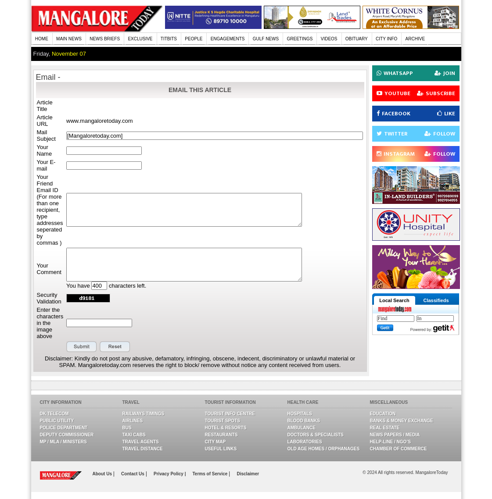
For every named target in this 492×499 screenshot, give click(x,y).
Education (383, 413)
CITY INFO (386, 38)
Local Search (394, 300)
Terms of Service (210, 473)
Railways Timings (143, 413)
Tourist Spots (222, 420)
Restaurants (221, 434)
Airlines (132, 420)
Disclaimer (248, 473)
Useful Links (221, 448)
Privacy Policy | (170, 473)
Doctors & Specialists (315, 434)
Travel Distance (142, 448)
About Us (103, 473)
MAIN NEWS (69, 38)
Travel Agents (140, 441)
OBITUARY (356, 38)
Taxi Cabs (134, 434)
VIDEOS (329, 38)
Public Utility (57, 420)
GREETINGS (300, 38)
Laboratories (304, 441)
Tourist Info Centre (230, 413)
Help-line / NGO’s (390, 441)
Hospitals (299, 413)
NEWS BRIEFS (105, 38)
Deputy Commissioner (67, 434)
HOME (41, 38)
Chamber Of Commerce (398, 448)
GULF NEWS (266, 38)
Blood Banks (303, 420)
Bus (127, 427)
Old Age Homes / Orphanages (323, 448)
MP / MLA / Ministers (63, 441)
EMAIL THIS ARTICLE (200, 89)
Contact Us (133, 473)
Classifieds (436, 300)
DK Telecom (54, 413)
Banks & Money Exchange (401, 420)
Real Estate (385, 427)
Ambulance (301, 427)
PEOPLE (193, 38)
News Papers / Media (395, 434)
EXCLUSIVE (140, 38)
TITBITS (169, 38)
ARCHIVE (415, 38)
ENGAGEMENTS (228, 38)
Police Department (64, 427)
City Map (215, 441)
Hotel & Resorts (226, 427)
